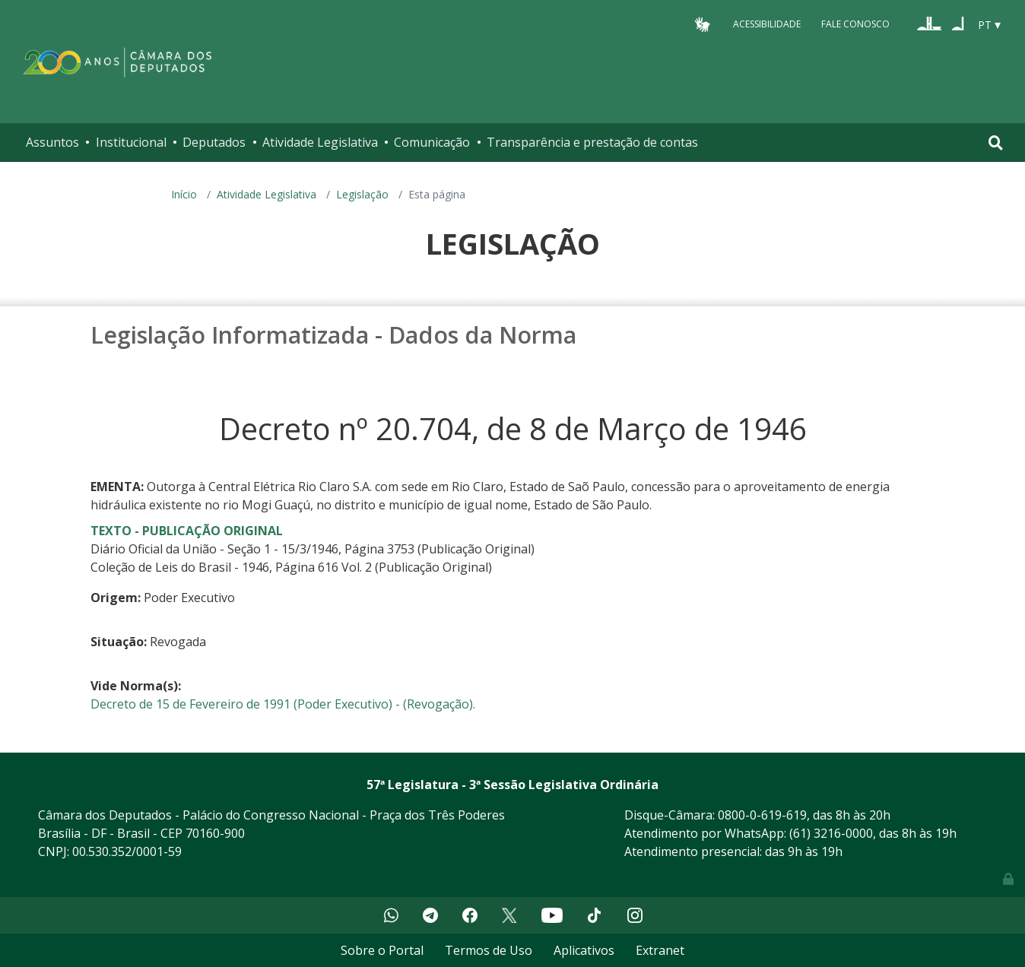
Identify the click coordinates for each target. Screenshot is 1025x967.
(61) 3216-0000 (831, 833)
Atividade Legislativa (320, 142)
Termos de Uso (488, 950)
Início (184, 194)
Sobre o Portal (382, 950)
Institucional (131, 142)
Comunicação (432, 142)
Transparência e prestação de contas (592, 142)
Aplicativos (584, 950)
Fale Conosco (855, 23)
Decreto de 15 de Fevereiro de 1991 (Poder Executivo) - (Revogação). (282, 704)
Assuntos (52, 142)
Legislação (362, 194)
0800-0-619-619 (762, 815)
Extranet (660, 950)
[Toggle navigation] (996, 143)
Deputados (214, 142)
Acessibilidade (767, 23)
